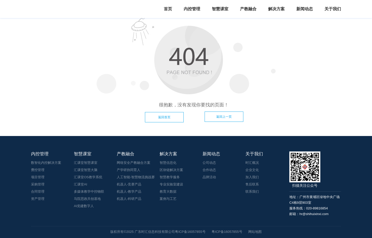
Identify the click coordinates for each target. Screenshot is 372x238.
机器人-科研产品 (129, 199)
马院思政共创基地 (87, 199)
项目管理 (37, 177)
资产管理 (37, 199)
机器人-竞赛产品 (129, 184)
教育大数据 (168, 191)
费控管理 (37, 170)
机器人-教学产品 (129, 191)
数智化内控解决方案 (46, 163)
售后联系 (252, 184)
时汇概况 (252, 163)
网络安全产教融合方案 (133, 163)
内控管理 (192, 9)
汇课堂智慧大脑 (85, 170)
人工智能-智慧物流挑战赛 (136, 177)
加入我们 (252, 177)
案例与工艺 (168, 199)
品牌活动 (209, 177)
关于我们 (332, 9)
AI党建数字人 (84, 206)
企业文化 (252, 170)
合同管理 (37, 191)
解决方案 (276, 9)
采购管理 (37, 184)
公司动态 (209, 163)
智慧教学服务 (170, 177)
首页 (168, 9)
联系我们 (252, 191)
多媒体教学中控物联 (89, 191)
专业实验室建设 (171, 184)
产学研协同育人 (128, 170)
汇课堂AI (80, 184)
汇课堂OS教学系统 (88, 177)
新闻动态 (304, 9)
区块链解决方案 (171, 170)
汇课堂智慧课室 (85, 163)
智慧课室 (220, 9)
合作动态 (209, 170)
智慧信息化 (168, 163)
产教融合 (248, 9)
